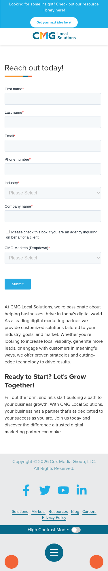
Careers (89, 512)
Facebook (26, 490)
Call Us (11, 562)
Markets (38, 512)
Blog (75, 512)
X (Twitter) (45, 490)
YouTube (63, 490)
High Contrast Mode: (48, 529)
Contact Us (96, 562)
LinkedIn (82, 490)
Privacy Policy (54, 518)
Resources (58, 512)
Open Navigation (56, 552)
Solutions (20, 512)
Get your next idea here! (54, 22)
